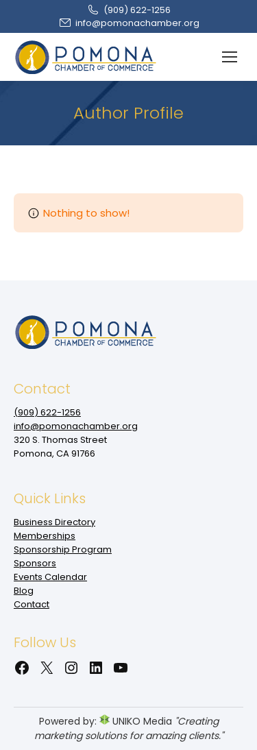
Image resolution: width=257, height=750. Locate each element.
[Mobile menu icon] (229, 57)
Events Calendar (50, 576)
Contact (31, 604)
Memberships (44, 535)
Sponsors (35, 563)
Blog (24, 590)
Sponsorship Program (63, 549)
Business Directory (54, 522)
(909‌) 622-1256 (128, 9)
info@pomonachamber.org (128, 22)
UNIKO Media (135, 721)
